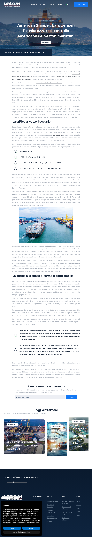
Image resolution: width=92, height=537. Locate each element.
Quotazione (81, 4)
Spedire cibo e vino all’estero (68, 502)
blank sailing (57, 135)
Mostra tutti (51, 521)
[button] (33, 4)
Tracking (60, 4)
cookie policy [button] (34, 515)
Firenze (78, 515)
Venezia (78, 508)
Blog (10, 52)
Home (5, 52)
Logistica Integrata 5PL (51, 511)
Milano (78, 505)
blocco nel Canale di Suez (66, 76)
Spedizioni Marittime (50, 506)
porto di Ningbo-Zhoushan (21, 79)
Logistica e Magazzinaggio (52, 517)
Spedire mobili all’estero (66, 508)
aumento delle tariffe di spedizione (49, 83)
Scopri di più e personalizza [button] (21, 532)
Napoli (78, 512)
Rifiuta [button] (12, 528)
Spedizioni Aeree (52, 501)
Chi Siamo (43, 4)
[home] (12, 4)
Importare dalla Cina (67, 513)
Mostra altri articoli (65, 519)
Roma (78, 501)
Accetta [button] (31, 528)
